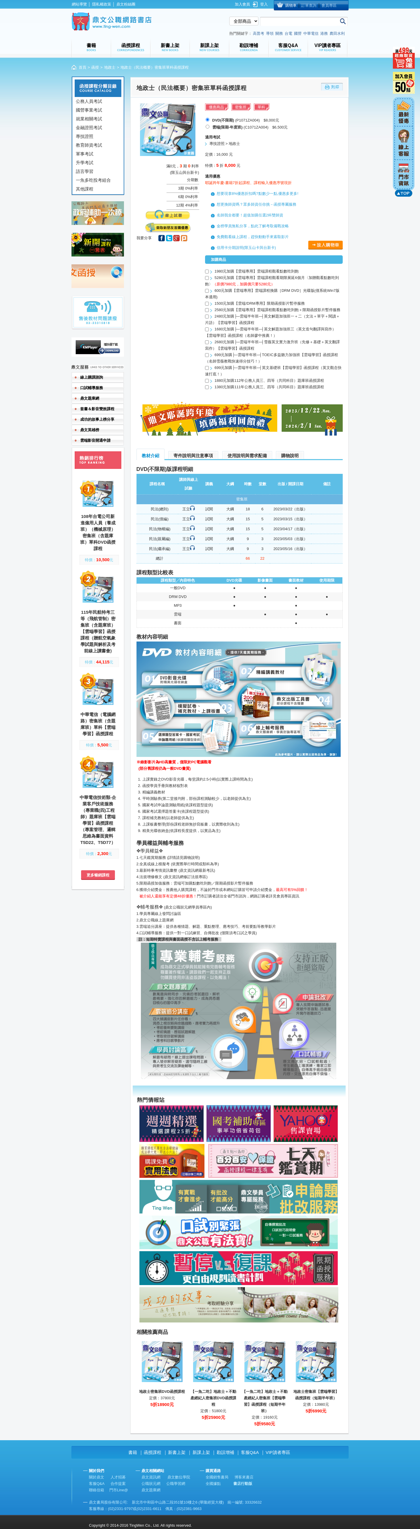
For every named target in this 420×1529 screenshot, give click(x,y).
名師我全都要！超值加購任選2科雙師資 (250, 215)
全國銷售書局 (217, 1477)
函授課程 (152, 1452)
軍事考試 (84, 153)
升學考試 (84, 162)
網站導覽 (79, 4)
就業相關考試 (89, 118)
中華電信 (310, 33)
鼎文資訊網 (150, 1477)
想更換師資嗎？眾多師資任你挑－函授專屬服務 (256, 204)
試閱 (209, 509)
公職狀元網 (150, 1483)
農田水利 (337, 33)
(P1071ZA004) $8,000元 (245, 120)
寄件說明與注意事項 (193, 455)
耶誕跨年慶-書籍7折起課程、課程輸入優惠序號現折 (248, 183)
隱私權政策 (101, 4)
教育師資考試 (89, 145)
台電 (288, 33)
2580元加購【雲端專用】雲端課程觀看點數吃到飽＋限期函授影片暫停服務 (278, 310)
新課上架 (201, 1452)
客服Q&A (250, 1452)
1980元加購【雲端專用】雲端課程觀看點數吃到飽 (257, 271)
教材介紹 (150, 455)
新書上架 (177, 1452)
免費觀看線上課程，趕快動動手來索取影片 (253, 237)
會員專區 (329, 5)
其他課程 (84, 188)
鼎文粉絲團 (125, 4)
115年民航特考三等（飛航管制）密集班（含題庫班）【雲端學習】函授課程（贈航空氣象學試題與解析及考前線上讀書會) (98, 631)
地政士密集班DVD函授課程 (162, 1391)
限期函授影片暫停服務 (234, 883)
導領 (270, 33)
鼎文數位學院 (178, 1477)
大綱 (230, 509)
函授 (95, 67)
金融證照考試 (89, 127)
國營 (298, 33)
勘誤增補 (225, 1452)
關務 (279, 33)
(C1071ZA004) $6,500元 (250, 127)
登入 (264, 4)
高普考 (258, 33)
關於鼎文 (96, 1477)
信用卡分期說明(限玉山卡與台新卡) (246, 247)
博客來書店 (244, 1477)
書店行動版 (242, 1483)
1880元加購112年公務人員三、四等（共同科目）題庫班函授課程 (269, 380)
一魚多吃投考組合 (93, 180)
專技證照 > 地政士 (224, 143)
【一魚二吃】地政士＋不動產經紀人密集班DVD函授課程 (213, 1398)
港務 (324, 33)
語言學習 (84, 171)
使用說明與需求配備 (247, 455)
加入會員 (242, 4)
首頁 (82, 67)
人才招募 (118, 1477)
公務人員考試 (89, 101)
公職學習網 (175, 1483)
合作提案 (118, 1483)
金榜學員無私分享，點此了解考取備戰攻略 (253, 226)
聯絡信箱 (96, 1490)
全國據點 (213, 1483)
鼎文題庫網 (150, 1490)
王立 (186, 509)
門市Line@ (118, 1490)
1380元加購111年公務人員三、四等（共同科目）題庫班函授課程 (269, 387)
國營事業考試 (89, 110)
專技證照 (84, 136)
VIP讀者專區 (278, 1452)
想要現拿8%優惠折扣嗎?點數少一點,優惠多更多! (257, 193)
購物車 (291, 5)
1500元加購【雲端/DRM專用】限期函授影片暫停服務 (260, 303)
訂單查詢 (308, 5)
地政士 (110, 67)
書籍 (132, 1452)
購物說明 (290, 455)
